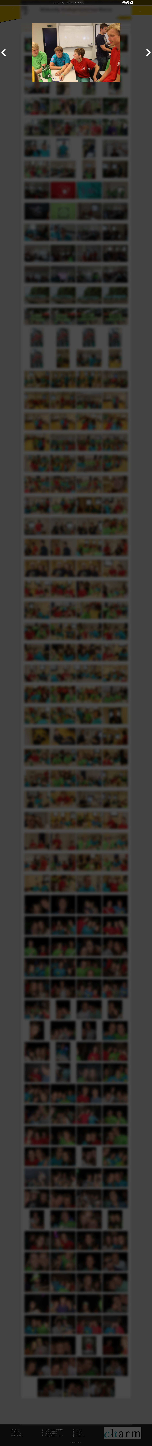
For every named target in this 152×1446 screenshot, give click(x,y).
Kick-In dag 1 (79, 3)
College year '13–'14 (66, 3)
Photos (55, 3)
